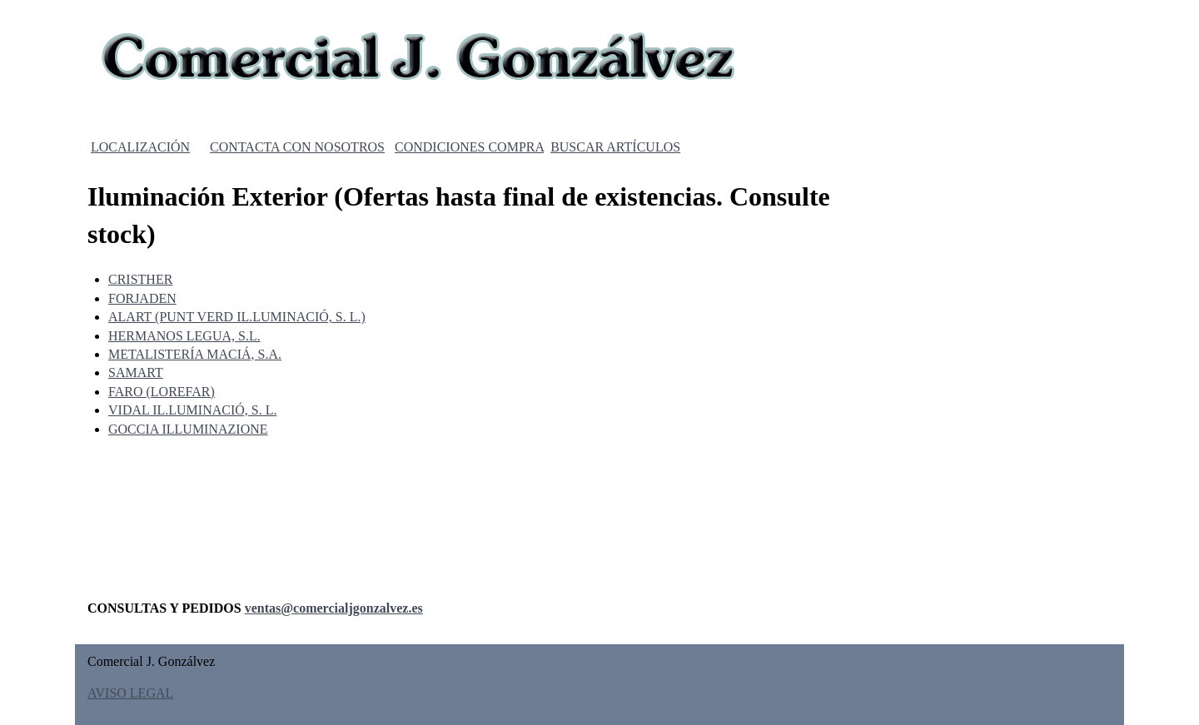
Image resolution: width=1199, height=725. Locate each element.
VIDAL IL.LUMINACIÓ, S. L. (192, 410)
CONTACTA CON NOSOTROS (297, 147)
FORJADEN (142, 298)
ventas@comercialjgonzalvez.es (334, 608)
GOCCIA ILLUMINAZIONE (188, 429)
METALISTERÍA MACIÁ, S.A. (194, 354)
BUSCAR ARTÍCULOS (615, 147)
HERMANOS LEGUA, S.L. (184, 336)
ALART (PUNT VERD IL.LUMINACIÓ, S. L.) (237, 317)
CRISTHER (140, 279)
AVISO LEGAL (130, 693)
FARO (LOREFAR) (161, 392)
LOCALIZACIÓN (140, 147)
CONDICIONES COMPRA (469, 147)
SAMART (135, 372)
